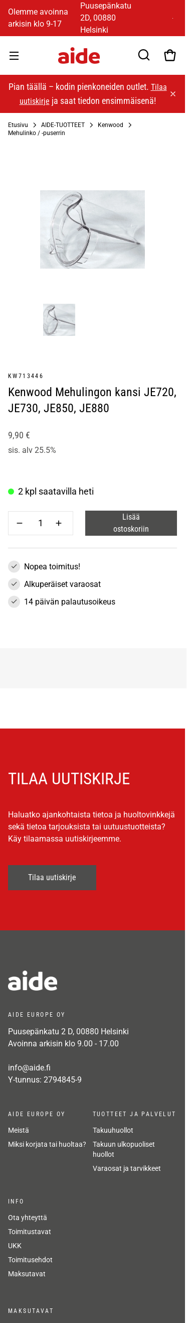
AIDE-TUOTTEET (63, 125)
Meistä (18, 1130)
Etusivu (18, 125)
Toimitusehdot (30, 1260)
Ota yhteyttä (27, 1218)
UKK (15, 1246)
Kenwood (110, 125)
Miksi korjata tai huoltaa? (47, 1144)
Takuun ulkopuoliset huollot (124, 1149)
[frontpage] (92, 981)
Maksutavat (27, 1274)
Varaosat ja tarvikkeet (127, 1168)
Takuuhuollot (113, 1130)
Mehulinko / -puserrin (36, 133)
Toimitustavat (29, 1232)
